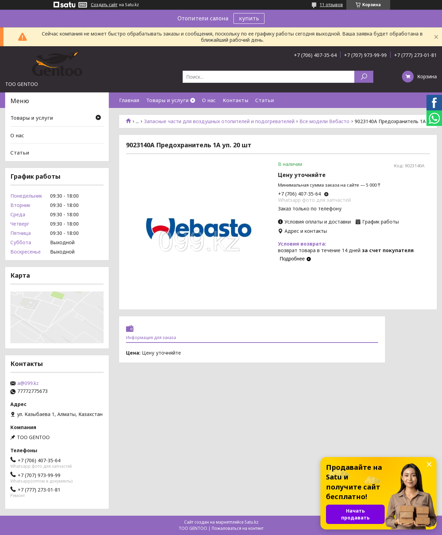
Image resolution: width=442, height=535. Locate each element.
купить (249, 18)
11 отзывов (331, 5)
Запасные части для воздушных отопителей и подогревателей (219, 121)
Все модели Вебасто (324, 121)
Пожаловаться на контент (237, 528)
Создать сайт (104, 4)
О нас (209, 100)
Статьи (264, 100)
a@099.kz (28, 383)
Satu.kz (251, 522)
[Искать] (363, 77)
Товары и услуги (167, 100)
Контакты (235, 100)
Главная (129, 100)
